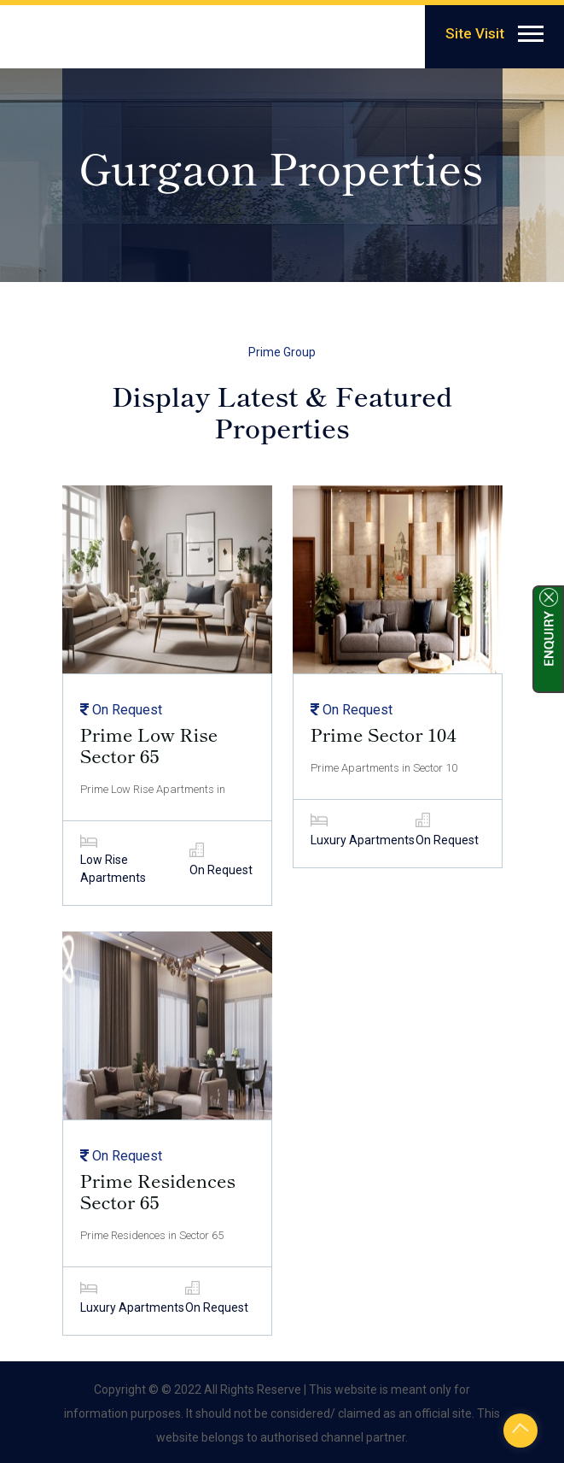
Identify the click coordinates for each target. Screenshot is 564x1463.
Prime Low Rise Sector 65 (149, 745)
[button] (529, 30)
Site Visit (474, 33)
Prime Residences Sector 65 (158, 1191)
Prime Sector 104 (383, 734)
